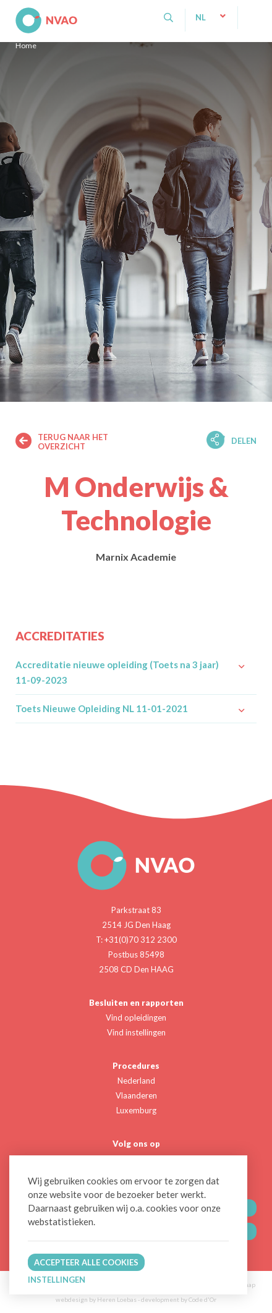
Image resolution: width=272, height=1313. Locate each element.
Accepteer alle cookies (86, 1262)
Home (25, 45)
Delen (244, 441)
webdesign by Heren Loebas (96, 1299)
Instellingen (56, 1280)
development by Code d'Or (178, 1299)
